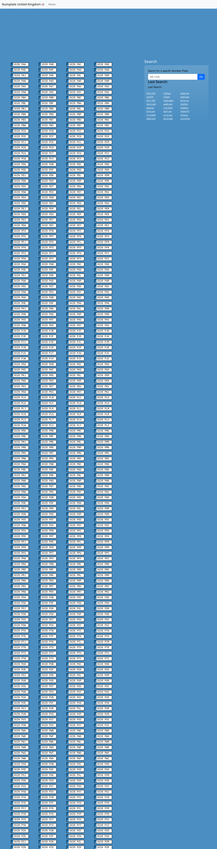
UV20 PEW (20, 216)
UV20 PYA (20, 756)
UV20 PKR (103, 363)
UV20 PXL (75, 735)
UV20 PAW (20, 90)
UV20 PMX (48, 436)
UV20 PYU (75, 777)
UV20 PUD (103, 630)
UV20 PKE (20, 352)
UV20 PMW (20, 436)
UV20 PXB (48, 725)
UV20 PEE (20, 195)
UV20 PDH (103, 164)
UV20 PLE (20, 384)
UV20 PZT (48, 809)
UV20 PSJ (20, 578)
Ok (201, 77)
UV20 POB (48, 473)
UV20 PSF (48, 573)
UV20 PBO (48, 111)
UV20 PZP (75, 803)
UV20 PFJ (20, 232)
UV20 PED (103, 190)
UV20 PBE (20, 101)
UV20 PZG (75, 793)
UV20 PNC (75, 441)
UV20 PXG (75, 730)
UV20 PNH (103, 447)
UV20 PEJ (20, 200)
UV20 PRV (103, 557)
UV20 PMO (48, 426)
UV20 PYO (48, 772)
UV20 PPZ (103, 531)
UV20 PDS (20, 179)
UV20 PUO (48, 646)
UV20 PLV (103, 400)
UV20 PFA (20, 221)
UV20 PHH (103, 289)
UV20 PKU (75, 368)
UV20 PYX (48, 782)
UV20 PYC (75, 756)
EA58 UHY (151, 118)
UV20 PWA (20, 693)
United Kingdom (64, 835)
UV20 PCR (103, 143)
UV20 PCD (103, 127)
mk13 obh (151, 104)
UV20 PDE (20, 164)
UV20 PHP (75, 300)
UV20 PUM (103, 641)
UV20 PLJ (20, 389)
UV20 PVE (20, 667)
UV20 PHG (75, 289)
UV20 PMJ (20, 420)
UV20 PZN (20, 803)
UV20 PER (103, 205)
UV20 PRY (75, 562)
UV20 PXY (75, 751)
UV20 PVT (48, 683)
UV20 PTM (103, 609)
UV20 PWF (48, 698)
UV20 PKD (103, 347)
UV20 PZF (48, 793)
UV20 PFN (20, 237)
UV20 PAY (75, 90)
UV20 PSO (48, 583)
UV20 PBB (48, 95)
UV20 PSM (103, 578)
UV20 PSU (75, 588)
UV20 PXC (75, 725)
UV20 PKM (103, 358)
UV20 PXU (75, 746)
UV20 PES (20, 211)
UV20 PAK (48, 74)
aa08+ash (167, 104)
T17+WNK (151, 115)
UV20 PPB (48, 504)
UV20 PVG (75, 667)
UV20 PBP (75, 111)
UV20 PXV (103, 746)
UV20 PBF (48, 101)
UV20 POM (103, 483)
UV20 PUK (48, 641)
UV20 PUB (48, 630)
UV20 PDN (20, 174)
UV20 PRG (75, 541)
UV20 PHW (20, 310)
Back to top (209, 835)
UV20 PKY (75, 373)
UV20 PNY (75, 468)
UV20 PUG (75, 636)
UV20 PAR (103, 80)
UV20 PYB (48, 756)
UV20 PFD (103, 221)
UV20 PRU (75, 557)
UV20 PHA (20, 284)
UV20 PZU (75, 809)
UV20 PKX (48, 373)
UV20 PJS (20, 337)
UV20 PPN (20, 520)
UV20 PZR (103, 803)
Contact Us (194, 835)
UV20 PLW (20, 405)
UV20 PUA (20, 630)
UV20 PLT (48, 400)
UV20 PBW (20, 122)
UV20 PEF (48, 195)
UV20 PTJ (20, 609)
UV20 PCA (20, 127)
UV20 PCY (75, 153)
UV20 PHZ (103, 310)
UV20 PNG (75, 447)
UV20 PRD (103, 536)
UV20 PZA (20, 788)
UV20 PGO (48, 268)
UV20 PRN (20, 552)
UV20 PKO (48, 363)
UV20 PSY (75, 594)
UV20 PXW (20, 751)
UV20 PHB (48, 284)
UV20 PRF (48, 541)
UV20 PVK (48, 672)
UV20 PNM (103, 452)
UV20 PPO (48, 520)
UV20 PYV (103, 777)
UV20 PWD (103, 693)
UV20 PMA (20, 410)
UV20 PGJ (20, 263)
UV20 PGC (75, 253)
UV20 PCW (20, 153)
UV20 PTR (103, 615)
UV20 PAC (75, 64)
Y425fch (184, 104)
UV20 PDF (48, 164)
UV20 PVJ (20, 672)
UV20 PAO (48, 80)
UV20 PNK (48, 452)
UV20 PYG (75, 761)
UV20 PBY (75, 122)
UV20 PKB (48, 347)
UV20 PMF (48, 415)
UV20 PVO (48, 677)
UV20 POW (20, 499)
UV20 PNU (75, 462)
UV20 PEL (75, 200)
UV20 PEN (20, 205)
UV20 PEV (103, 211)
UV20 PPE (20, 510)
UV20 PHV (103, 305)
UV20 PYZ (103, 782)
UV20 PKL (75, 358)
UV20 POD (103, 473)
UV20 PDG (75, 164)
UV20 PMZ (103, 436)
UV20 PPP (75, 520)
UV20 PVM (103, 672)
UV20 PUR (103, 646)
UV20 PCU (75, 148)
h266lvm (184, 107)
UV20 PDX (48, 184)
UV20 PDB (48, 158)
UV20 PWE (20, 698)
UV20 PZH (103, 793)
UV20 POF (48, 478)
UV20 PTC (75, 599)
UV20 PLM (103, 389)
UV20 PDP (75, 174)
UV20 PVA (20, 662)
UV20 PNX (48, 468)
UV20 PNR (103, 457)
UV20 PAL (75, 74)
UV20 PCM (103, 137)
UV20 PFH (103, 226)
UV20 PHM (103, 295)
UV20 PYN (20, 772)
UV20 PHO (48, 300)
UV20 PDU (75, 179)
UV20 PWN (20, 709)
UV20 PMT (48, 431)
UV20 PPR (103, 520)
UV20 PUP (75, 646)
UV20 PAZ (103, 90)
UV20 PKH (103, 352)
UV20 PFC (75, 221)
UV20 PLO (48, 394)
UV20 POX (48, 499)
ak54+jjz (150, 107)
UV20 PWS (20, 714)
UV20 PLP (75, 394)
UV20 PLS (20, 400)
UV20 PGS (20, 274)
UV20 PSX (48, 594)
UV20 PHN (20, 300)
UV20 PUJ (20, 641)
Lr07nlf (150, 96)
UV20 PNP (75, 457)
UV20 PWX (48, 719)
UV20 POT (48, 494)
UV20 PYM (103, 767)
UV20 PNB (48, 441)
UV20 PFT (48, 242)
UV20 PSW (20, 594)
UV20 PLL (75, 389)
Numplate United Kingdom (23, 4)
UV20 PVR (103, 677)
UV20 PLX (48, 405)
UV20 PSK (48, 578)
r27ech (166, 96)
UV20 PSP (75, 583)
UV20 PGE (20, 258)
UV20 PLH (103, 384)
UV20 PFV (103, 242)
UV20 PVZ (103, 688)
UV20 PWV (103, 714)
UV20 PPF (48, 510)
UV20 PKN (20, 363)
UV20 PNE (20, 447)
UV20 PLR (103, 394)
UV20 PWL (75, 704)
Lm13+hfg (185, 118)
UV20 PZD (103, 788)
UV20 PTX (48, 625)
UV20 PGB (48, 253)
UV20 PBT (48, 116)
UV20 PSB (48, 567)
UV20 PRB (48, 536)
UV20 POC (75, 473)
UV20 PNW (20, 468)
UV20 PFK (48, 232)
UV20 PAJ (20, 74)
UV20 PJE (20, 321)
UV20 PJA (20, 316)
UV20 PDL (75, 169)
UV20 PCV (103, 148)
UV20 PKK (48, 358)
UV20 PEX (48, 216)
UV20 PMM (103, 420)
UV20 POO (48, 489)
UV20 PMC (75, 410)
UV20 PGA (20, 253)
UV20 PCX (48, 153)
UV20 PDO (48, 174)
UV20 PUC (75, 630)
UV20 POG (75, 478)
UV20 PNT (48, 462)
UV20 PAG (75, 69)
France (31, 835)
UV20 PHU (75, 305)
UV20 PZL (75, 798)
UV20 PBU (75, 116)
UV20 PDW (20, 184)
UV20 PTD (103, 599)
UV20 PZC (75, 788)
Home (52, 4)
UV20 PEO (48, 205)
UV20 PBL (75, 106)
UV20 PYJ (20, 767)
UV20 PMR (103, 426)
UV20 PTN (20, 615)
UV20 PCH (103, 132)
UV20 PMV (103, 431)
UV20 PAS (20, 85)
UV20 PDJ (20, 169)
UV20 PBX (48, 122)
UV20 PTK (48, 609)
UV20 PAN (20, 80)
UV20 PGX (48, 279)
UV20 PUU (75, 651)
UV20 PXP (75, 740)
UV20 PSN (20, 583)
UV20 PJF (48, 321)
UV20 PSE (20, 573)
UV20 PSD (103, 567)
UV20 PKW (20, 373)
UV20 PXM (103, 735)
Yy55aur (167, 93)
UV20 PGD (103, 253)
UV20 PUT (48, 651)
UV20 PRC (75, 536)
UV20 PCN (20, 143)
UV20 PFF (48, 226)
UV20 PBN (20, 111)
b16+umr (151, 111)
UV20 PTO (48, 615)
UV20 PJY (75, 342)
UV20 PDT (48, 179)
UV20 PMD (103, 410)
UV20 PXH (103, 730)
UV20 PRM (103, 546)
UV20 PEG (75, 195)
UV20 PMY (75, 436)
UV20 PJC (75, 316)
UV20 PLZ (103, 405)
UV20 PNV (103, 462)
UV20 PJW (20, 342)
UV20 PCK (48, 137)
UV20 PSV (103, 588)
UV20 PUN (20, 646)
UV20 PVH (103, 667)
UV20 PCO (48, 143)
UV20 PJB (48, 316)
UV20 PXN (20, 740)
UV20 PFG (75, 226)
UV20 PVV (103, 683)
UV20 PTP (75, 615)
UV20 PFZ (103, 247)
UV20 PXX (48, 751)
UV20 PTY (75, 625)
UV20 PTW (20, 625)
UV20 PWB (48, 693)
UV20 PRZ (103, 562)
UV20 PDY (75, 184)
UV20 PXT (48, 746)
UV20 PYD (103, 756)
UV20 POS (20, 494)
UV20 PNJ (20, 452)
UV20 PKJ (20, 358)
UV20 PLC (75, 379)
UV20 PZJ (20, 798)
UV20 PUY (75, 656)
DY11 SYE (151, 100)
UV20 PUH (103, 636)
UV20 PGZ (103, 279)
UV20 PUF (48, 636)
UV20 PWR (103, 709)
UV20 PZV (103, 809)
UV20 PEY (75, 216)
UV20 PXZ (103, 751)
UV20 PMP (75, 426)
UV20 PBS (20, 116)
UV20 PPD (103, 504)
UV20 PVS (20, 683)
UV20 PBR (103, 111)
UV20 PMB (48, 410)
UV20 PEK (48, 200)
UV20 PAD (103, 64)
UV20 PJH (103, 321)
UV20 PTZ (103, 625)
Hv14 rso (184, 100)
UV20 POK (48, 483)
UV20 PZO (48, 803)
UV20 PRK (48, 546)
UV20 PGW (20, 279)
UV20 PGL (75, 263)
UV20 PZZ (103, 814)
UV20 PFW (20, 247)
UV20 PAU (75, 85)
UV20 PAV (103, 85)
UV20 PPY (75, 531)
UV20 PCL (75, 137)
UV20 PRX (48, 562)
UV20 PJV (103, 337)
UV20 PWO (48, 709)
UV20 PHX (48, 310)
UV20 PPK (48, 515)
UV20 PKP (75, 363)
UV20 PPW (20, 531)
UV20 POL (75, 483)
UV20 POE (20, 478)
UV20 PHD (103, 284)
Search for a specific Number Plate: (168, 70)
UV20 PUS (20, 651)
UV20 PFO (48, 237)
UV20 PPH (103, 510)
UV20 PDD (103, 158)
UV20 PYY (75, 782)
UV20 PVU (75, 683)
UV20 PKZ (103, 373)
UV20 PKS (20, 368)
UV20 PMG (75, 415)
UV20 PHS (20, 305)
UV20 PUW (20, 656)
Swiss (44, 835)
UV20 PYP (75, 772)
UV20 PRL (75, 546)
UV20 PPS (20, 525)
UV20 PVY (75, 688)
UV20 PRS (20, 557)
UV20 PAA (20, 64)
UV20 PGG (75, 258)
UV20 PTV (103, 620)
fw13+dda (168, 118)
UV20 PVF (48, 667)
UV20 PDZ (103, 184)
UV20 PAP (75, 80)
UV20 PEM (103, 200)
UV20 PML (75, 420)
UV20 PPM (103, 515)
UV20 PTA (20, 599)
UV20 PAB (48, 64)
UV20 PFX (48, 247)
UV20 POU (75, 494)
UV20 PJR (103, 331)
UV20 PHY (75, 310)
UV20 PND (103, 441)
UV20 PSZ (103, 594)
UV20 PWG (75, 698)
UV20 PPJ (20, 515)
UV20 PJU (75, 337)
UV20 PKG (75, 352)
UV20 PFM (103, 232)
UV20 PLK (48, 389)
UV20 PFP (75, 237)
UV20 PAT (48, 85)
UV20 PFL (75, 232)
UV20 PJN (20, 331)
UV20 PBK (48, 106)
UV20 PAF (48, 69)
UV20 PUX (48, 656)
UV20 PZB (48, 788)
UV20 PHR (103, 300)
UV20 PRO (48, 552)
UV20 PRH (103, 541)
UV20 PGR (103, 268)
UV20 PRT (48, 557)
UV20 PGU (75, 274)
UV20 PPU (75, 525)
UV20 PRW (20, 562)
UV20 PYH (103, 761)
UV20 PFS (20, 242)
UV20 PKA (20, 347)
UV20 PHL (75, 295)
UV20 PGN (20, 268)
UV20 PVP (75, 677)
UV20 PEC (75, 190)
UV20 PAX (48, 90)
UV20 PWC (75, 693)
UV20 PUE (20, 636)
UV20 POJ (20, 483)
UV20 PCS (20, 148)
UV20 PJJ (20, 326)
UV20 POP (75, 489)
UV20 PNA (20, 441)
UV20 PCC (75, 127)
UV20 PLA (20, 379)
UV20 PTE (20, 604)
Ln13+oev (168, 115)
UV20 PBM (103, 106)
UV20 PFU (75, 242)
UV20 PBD (103, 95)
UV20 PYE (20, 761)
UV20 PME (20, 415)
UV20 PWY (75, 719)
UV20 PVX (48, 688)
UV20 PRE (20, 541)
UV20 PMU (75, 431)
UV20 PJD (103, 316)
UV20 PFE (20, 226)
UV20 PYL (75, 767)
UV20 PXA (20, 725)
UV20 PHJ (20, 295)
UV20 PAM (103, 74)
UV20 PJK (48, 326)
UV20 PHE (20, 289)
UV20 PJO (48, 331)
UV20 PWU (75, 714)
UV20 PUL (75, 641)
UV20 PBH (103, 101)
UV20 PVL (75, 672)
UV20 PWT (48, 714)
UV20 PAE (20, 69)
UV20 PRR (103, 552)
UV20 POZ (103, 499)
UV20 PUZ (103, 656)
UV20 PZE (20, 793)
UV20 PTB (48, 599)
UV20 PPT (48, 525)
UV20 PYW (20, 782)
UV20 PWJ (20, 704)
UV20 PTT (48, 620)
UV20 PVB (48, 662)
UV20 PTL (75, 609)
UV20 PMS (20, 431)
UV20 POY (75, 499)
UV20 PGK (48, 263)
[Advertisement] (108, 34)
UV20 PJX (48, 342)
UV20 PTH (103, 604)
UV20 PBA (20, 95)
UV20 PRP (75, 552)
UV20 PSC (75, 567)
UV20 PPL (75, 515)
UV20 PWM (103, 704)
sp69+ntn (184, 93)
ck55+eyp (184, 96)
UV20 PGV (103, 274)
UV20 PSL (75, 578)
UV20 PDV (103, 179)
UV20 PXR (103, 740)
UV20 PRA (20, 536)
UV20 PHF (48, 289)
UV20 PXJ (20, 735)
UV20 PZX (48, 814)
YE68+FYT (184, 111)
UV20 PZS (20, 809)
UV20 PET (48, 211)
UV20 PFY (75, 247)
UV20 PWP (75, 709)
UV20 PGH (103, 258)
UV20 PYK (48, 767)
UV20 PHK (48, 295)
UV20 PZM (103, 798)
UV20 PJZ (103, 342)
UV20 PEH (103, 195)
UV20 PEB (48, 190)
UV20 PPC (75, 504)
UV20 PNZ (103, 468)
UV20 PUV (103, 651)
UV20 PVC (75, 662)
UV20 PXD (103, 725)
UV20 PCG (75, 132)
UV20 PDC (75, 158)
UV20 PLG (75, 384)
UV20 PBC (75, 95)
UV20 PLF (48, 384)
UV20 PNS (20, 462)
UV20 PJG (75, 321)
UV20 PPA (20, 504)
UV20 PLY (75, 405)
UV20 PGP (75, 268)
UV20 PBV (103, 116)
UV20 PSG (75, 573)
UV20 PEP (75, 205)
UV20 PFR (103, 237)
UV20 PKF (48, 352)
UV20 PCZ (103, 153)
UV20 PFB (48, 221)
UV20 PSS (20, 588)
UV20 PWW (20, 719)
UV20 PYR (103, 772)
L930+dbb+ (168, 100)
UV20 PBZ (103, 122)
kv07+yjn (167, 111)
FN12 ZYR (151, 93)
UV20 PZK (48, 798)
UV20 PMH (103, 415)
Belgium (16, 835)
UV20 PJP (75, 331)
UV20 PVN (20, 677)
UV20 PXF (48, 730)
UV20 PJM (103, 326)
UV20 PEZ (103, 216)
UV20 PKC (75, 347)
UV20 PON (20, 489)
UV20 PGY (75, 279)
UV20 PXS (20, 746)
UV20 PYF (48, 761)
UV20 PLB (48, 379)
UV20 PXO (48, 740)
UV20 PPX (48, 531)
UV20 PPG (75, 510)
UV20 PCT (48, 148)
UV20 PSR (103, 583)
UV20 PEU (75, 211)
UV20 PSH (103, 573)
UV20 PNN (20, 457)
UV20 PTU (75, 620)
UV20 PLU (75, 400)
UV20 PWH (103, 698)
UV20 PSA (20, 567)
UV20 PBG (75, 101)
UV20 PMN (20, 426)
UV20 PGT (48, 274)
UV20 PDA (20, 158)
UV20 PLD (103, 379)
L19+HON (168, 107)
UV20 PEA (20, 190)
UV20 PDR (103, 174)
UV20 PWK (48, 704)
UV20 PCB (48, 127)
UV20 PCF (48, 132)
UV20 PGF (48, 258)
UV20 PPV (103, 525)
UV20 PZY (75, 814)
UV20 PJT (48, 337)
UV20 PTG (75, 604)
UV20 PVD (103, 662)
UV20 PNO (48, 457)
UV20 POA (20, 473)
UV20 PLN (20, 394)
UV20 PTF (48, 604)
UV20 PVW (20, 688)
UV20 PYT (48, 777)
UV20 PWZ (103, 719)
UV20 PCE (20, 132)
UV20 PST (48, 588)
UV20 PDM (103, 169)
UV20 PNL (75, 452)
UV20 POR (103, 489)
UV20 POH (103, 478)
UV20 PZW (20, 814)
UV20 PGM (103, 263)
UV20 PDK (48, 169)
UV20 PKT (48, 368)
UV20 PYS (20, 777)
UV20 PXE (20, 730)
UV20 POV (103, 494)
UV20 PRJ (20, 546)
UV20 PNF (48, 447)
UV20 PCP (75, 143)
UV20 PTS (20, 620)
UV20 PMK (48, 420)
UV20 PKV (103, 368)
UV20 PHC (75, 284)
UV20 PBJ (20, 106)
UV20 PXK (48, 735)
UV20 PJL (75, 326)
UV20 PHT (48, 305)
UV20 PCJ (20, 137)
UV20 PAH (103, 69)
